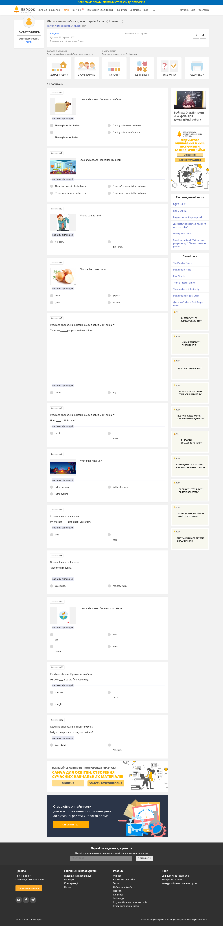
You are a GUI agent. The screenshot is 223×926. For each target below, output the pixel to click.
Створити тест (71, 824)
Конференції (71, 883)
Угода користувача (150, 919)
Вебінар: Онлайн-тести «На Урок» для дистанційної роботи (189, 116)
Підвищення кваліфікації (100, 10)
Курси (67, 887)
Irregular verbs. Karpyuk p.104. (187, 217)
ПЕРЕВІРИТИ (144, 858)
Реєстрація (203, 10)
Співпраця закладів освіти (29, 879)
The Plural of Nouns (182, 263)
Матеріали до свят (172, 879)
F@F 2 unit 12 (179, 211)
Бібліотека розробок (124, 879)
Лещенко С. (56, 33)
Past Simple (179, 276)
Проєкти (117, 890)
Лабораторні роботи (124, 887)
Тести (66, 10)
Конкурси (122, 10)
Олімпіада (135, 10)
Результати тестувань (82, 54)
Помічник (77, 9)
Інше (146, 10)
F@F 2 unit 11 (179, 204)
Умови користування (170, 919)
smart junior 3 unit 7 (182, 233)
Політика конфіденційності (194, 919)
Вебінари (69, 879)
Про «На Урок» (23, 875)
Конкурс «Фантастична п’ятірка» (179, 883)
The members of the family (186, 289)
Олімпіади (118, 898)
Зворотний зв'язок (29, 888)
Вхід (193, 10)
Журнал (42, 10)
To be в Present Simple (184, 283)
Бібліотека (54, 10)
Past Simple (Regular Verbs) (186, 296)
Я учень (184, 10)
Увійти (29, 42)
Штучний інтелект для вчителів (130, 902)
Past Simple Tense (182, 269)
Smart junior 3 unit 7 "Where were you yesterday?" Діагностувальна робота (189, 243)
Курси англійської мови (126, 906)
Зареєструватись (29, 32)
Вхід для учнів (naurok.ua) (176, 875)
